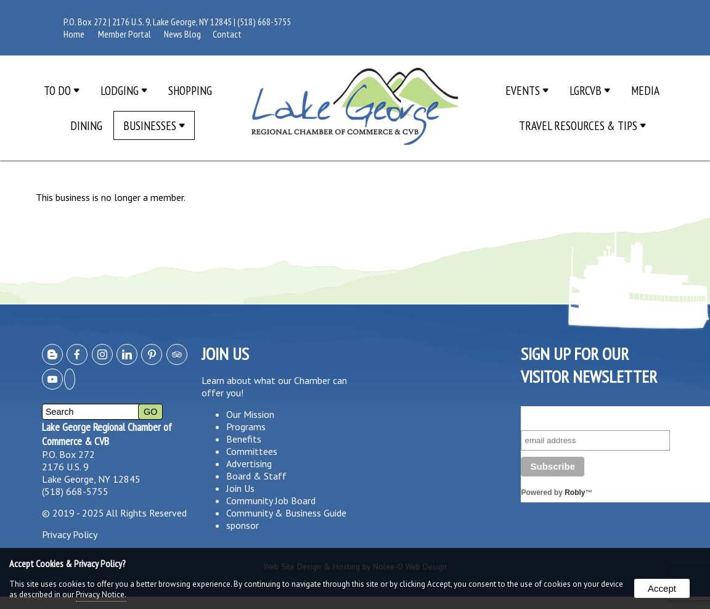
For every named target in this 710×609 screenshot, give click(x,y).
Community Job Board (271, 500)
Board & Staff (256, 476)
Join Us (240, 488)
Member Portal (124, 34)
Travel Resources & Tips (582, 125)
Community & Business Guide (286, 513)
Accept (662, 588)
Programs (246, 426)
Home (73, 34)
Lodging (123, 90)
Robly (575, 492)
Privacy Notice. (101, 594)
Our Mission (250, 414)
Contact (227, 34)
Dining (86, 125)
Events (527, 90)
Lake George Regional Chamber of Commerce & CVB (107, 434)
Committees (251, 451)
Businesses (154, 125)
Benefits (243, 439)
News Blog (182, 34)
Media (645, 90)
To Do (62, 90)
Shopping (190, 90)
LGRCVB (589, 90)
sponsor (242, 525)
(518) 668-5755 (264, 21)
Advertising (249, 463)
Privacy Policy (69, 534)
